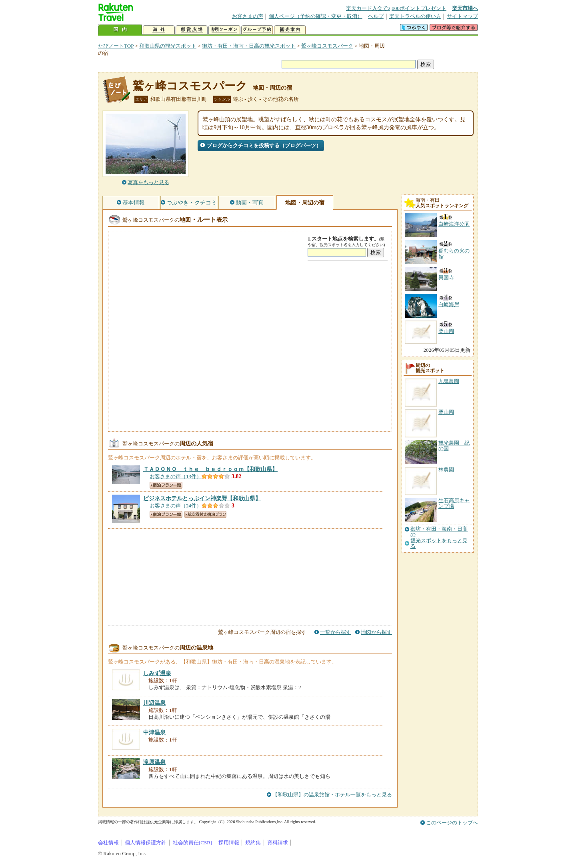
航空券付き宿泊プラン (205, 514)
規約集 (253, 843)
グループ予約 (257, 30)
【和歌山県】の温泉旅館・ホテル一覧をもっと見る (332, 795)
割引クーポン (224, 30)
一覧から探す (335, 632)
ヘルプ (376, 16)
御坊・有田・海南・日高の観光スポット (249, 46)
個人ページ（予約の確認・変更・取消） (315, 16)
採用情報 (228, 843)
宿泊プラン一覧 (166, 485)
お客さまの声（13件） (176, 476)
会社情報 (108, 843)
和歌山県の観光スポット (167, 46)
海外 (159, 30)
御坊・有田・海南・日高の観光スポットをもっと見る (439, 537)
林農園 (446, 470)
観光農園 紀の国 (454, 445)
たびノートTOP (116, 46)
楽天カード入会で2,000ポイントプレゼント (396, 8)
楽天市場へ (465, 8)
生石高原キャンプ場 (454, 503)
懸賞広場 (192, 30)
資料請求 (277, 843)
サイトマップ (462, 16)
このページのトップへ (452, 823)
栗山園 (446, 412)
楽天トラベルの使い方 (415, 16)
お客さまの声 (247, 16)
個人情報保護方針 (145, 843)
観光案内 (290, 30)
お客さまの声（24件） (176, 506)
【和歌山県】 (210, 469)
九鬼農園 (448, 381)
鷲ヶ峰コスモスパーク (327, 46)
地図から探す (376, 632)
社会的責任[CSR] (192, 843)
